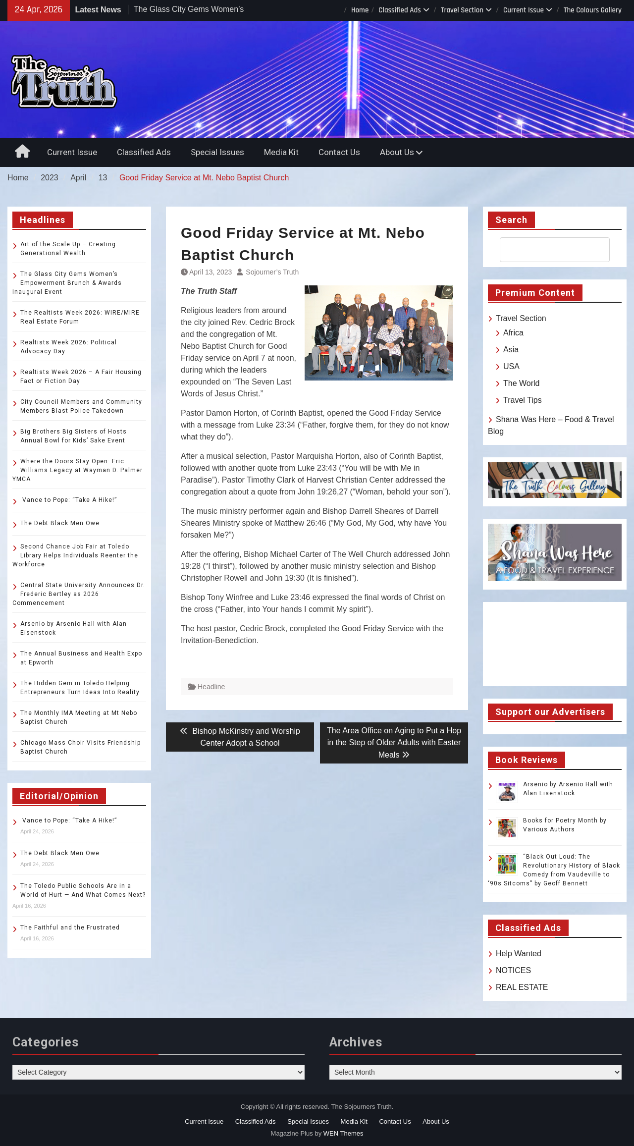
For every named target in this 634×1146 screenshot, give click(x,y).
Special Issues (217, 152)
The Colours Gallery (593, 10)
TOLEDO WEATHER (555, 644)
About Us (397, 152)
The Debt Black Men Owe (60, 523)
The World (521, 383)
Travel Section (462, 10)
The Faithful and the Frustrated (70, 927)
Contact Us (339, 152)
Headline (211, 687)
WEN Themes (343, 1133)
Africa (513, 332)
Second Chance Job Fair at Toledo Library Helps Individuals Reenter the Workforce (75, 555)
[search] (545, 250)
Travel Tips (522, 400)
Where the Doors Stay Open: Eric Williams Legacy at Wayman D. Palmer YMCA (77, 470)
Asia (511, 349)
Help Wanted (518, 953)
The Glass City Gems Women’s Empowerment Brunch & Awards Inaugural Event (67, 283)
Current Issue (523, 10)
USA (511, 366)
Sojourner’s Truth (272, 272)
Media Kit (281, 152)
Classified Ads (399, 10)
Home (360, 10)
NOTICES (513, 970)
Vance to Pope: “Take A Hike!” (68, 499)
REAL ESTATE (522, 987)
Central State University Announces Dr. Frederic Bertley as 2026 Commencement (78, 594)
